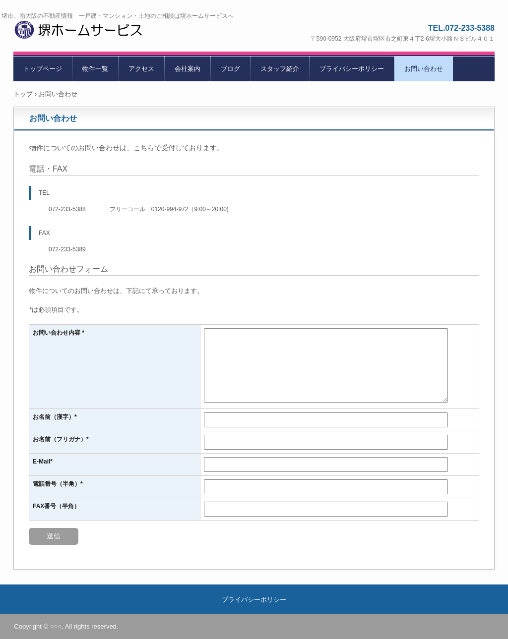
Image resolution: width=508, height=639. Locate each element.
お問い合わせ (423, 68)
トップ (23, 94)
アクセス (141, 68)
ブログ (230, 68)
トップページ (42, 68)
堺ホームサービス (90, 31)
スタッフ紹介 (279, 68)
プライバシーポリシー (351, 68)
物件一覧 (95, 68)
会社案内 (187, 68)
